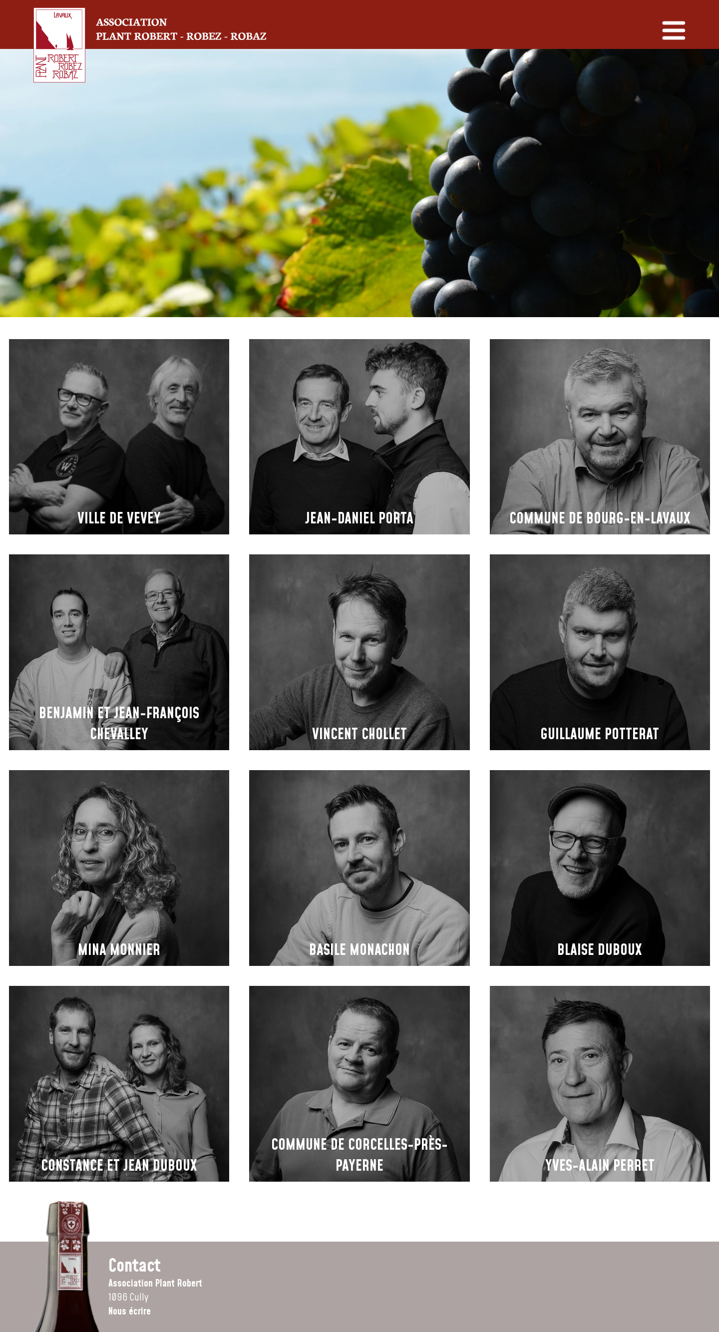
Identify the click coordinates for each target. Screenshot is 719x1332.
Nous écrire (129, 1312)
